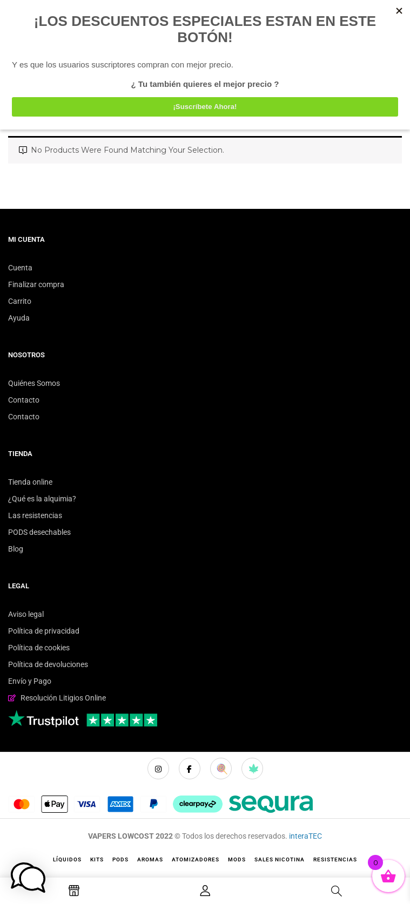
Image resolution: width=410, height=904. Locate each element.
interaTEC (305, 836)
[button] (28, 877)
